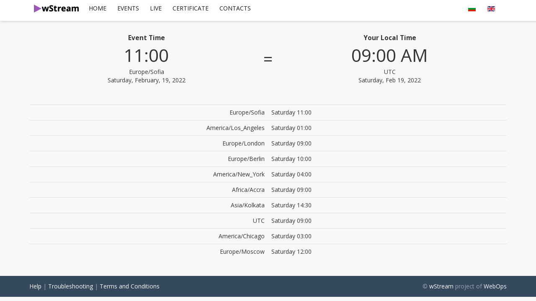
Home (97, 8)
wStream (441, 286)
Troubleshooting (70, 286)
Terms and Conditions (130, 286)
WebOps (495, 286)
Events (128, 8)
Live (156, 8)
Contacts (235, 8)
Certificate (191, 8)
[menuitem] (97, 8)
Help (35, 286)
